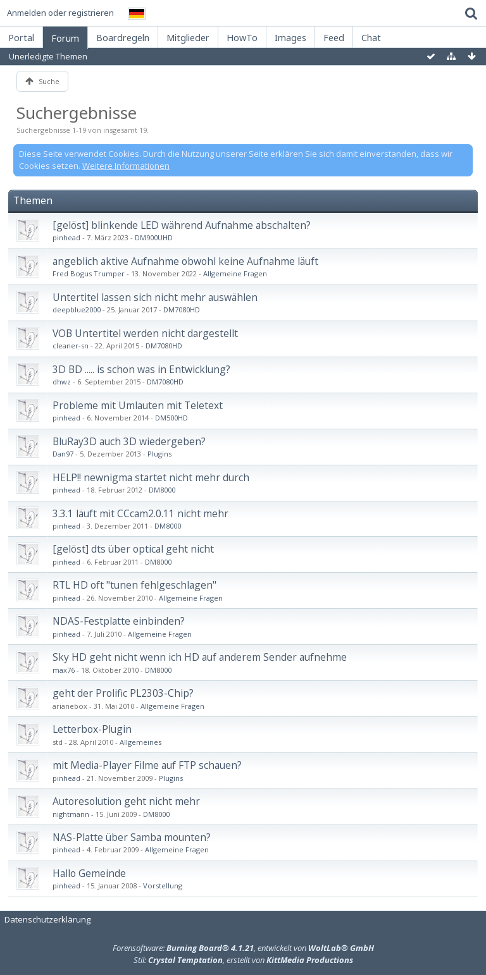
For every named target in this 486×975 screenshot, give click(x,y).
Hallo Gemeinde (89, 873)
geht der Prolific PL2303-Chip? (123, 693)
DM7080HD (181, 309)
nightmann (71, 814)
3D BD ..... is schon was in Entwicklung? (141, 369)
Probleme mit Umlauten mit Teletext (138, 405)
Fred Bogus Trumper (89, 273)
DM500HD (171, 417)
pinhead (66, 237)
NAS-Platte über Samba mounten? (132, 837)
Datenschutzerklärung (47, 919)
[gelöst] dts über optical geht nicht (133, 549)
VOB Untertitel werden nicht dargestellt (145, 333)
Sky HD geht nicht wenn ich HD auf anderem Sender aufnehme (200, 657)
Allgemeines (140, 742)
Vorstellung (162, 885)
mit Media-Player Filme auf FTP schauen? (147, 765)
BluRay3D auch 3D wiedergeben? (129, 441)
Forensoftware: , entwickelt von (243, 948)
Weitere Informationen (126, 165)
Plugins (159, 453)
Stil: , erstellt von (243, 960)
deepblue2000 (77, 309)
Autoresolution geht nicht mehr (126, 801)
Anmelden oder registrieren (60, 12)
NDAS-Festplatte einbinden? (119, 621)
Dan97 (63, 453)
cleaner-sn (71, 345)
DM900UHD (154, 237)
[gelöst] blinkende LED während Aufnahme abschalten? (182, 225)
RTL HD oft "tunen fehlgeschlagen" (134, 585)
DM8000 (162, 489)
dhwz (62, 381)
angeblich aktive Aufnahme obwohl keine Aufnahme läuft (185, 261)
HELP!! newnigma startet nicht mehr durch (151, 477)
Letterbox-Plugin (92, 729)
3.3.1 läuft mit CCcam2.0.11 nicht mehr (140, 513)
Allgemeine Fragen (235, 273)
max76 (64, 670)
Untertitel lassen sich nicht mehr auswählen (155, 297)
